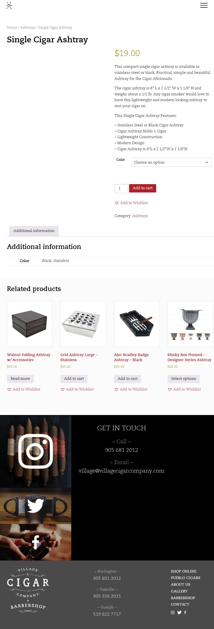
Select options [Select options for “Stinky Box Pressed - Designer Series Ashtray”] (183, 379)
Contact (180, 604)
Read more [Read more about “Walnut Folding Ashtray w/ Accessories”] (20, 379)
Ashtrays (27, 28)
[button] (131, 203)
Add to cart (142, 188)
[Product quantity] (121, 188)
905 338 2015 (107, 596)
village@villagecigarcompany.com (121, 471)
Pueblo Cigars (185, 578)
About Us (180, 584)
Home (12, 28)
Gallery (179, 591)
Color (120, 160)
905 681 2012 (121, 450)
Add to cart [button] (74, 379)
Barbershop (183, 598)
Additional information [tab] (33, 231)
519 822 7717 (107, 614)
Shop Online (183, 571)
